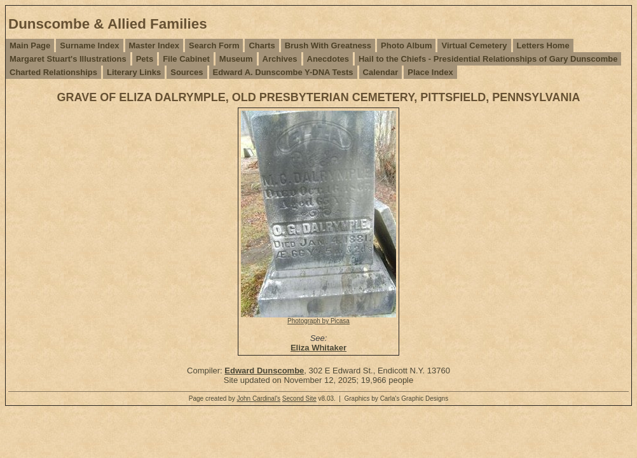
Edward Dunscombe (264, 370)
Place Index (430, 72)
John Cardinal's (258, 398)
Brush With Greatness (328, 45)
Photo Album (406, 45)
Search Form (214, 45)
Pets (144, 59)
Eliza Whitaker (318, 347)
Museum (236, 59)
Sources (186, 72)
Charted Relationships (53, 72)
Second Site (299, 398)
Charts (262, 45)
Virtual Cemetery (474, 45)
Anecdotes (328, 59)
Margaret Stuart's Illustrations (68, 59)
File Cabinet (186, 59)
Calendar (381, 72)
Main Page (30, 45)
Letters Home (543, 45)
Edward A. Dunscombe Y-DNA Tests (283, 72)
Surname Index (89, 45)
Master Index (154, 45)
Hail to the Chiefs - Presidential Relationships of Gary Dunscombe (488, 59)
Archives (280, 59)
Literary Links (134, 72)
